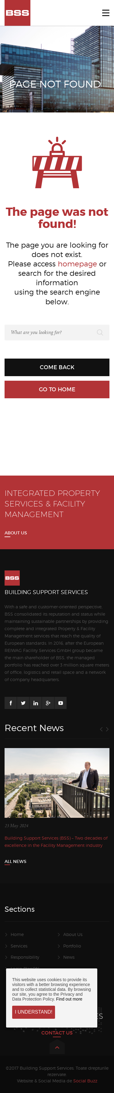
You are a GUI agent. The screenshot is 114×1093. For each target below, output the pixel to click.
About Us (72, 934)
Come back (57, 367)
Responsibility (25, 957)
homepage (77, 263)
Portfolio (72, 945)
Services (19, 945)
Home (17, 934)
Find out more (69, 999)
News (68, 957)
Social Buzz (85, 1080)
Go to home (57, 389)
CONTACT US (57, 1033)
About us (16, 533)
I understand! (33, 1011)
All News (15, 861)
